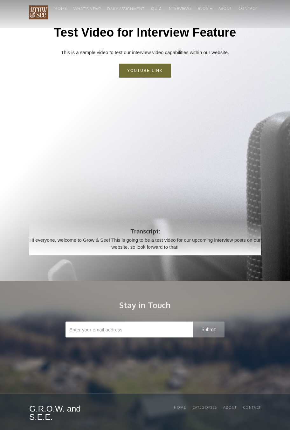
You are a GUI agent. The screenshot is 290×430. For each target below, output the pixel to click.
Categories (204, 407)
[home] (38, 14)
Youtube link (145, 70)
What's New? (87, 8)
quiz (156, 8)
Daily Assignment (126, 8)
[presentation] (145, 353)
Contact (248, 8)
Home (60, 8)
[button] (203, 10)
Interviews (179, 8)
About (225, 8)
